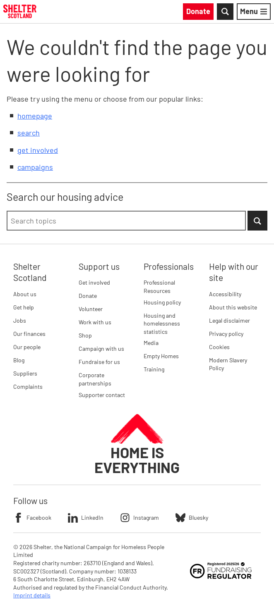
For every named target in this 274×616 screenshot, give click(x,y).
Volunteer (91, 308)
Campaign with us (101, 348)
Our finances (29, 333)
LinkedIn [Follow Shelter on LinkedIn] (85, 518)
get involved (37, 150)
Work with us (95, 322)
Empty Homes (161, 355)
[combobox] (126, 221)
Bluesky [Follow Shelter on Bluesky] (191, 518)
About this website (233, 307)
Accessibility (225, 293)
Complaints (28, 386)
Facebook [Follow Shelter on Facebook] (32, 518)
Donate (88, 295)
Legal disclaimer (229, 320)
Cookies (219, 346)
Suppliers (25, 373)
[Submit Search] (257, 221)
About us (24, 293)
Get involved (94, 282)
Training (154, 369)
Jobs (19, 320)
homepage (34, 115)
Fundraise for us (99, 361)
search (28, 132)
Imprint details (31, 595)
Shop (85, 335)
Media (151, 342)
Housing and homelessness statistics (162, 323)
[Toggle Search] (225, 11)
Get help (23, 307)
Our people (27, 346)
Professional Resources (159, 286)
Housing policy (162, 302)
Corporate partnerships (95, 379)
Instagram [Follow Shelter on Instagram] (139, 518)
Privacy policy (226, 333)
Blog (18, 360)
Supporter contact (102, 394)
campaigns (35, 166)
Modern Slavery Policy (228, 364)
